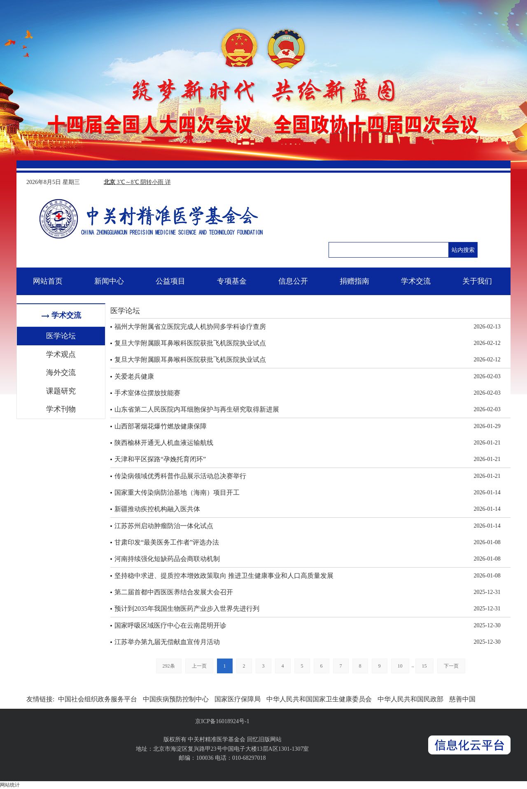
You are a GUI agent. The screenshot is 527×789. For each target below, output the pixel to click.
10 (400, 666)
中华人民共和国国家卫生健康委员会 (319, 699)
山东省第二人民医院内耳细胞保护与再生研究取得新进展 (196, 409)
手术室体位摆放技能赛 (147, 392)
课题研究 (61, 391)
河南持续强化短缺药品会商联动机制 (167, 558)
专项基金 (232, 281)
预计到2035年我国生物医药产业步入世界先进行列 (186, 608)
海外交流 (61, 372)
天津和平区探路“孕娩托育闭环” (160, 459)
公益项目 (170, 281)
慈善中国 (462, 699)
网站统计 (10, 785)
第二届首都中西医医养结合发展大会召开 (173, 592)
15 (424, 666)
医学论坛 (61, 336)
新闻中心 (109, 281)
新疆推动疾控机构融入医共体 (157, 508)
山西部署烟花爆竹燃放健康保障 (160, 426)
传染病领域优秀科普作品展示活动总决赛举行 (180, 475)
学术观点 (61, 354)
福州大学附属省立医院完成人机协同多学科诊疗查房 (190, 326)
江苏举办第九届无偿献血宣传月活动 (167, 641)
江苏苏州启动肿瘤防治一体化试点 (163, 525)
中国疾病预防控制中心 (176, 699)
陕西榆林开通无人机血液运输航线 (163, 442)
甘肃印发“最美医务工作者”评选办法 (166, 542)
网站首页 (48, 281)
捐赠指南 (354, 281)
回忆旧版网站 (264, 739)
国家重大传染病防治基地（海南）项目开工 (177, 492)
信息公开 (293, 281)
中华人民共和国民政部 (410, 699)
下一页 (451, 666)
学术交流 (416, 281)
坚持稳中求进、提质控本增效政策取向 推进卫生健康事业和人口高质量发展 (223, 575)
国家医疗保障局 (238, 699)
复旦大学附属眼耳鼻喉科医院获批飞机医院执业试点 (190, 343)
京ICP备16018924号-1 (222, 721)
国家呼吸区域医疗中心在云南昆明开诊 (170, 625)
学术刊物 (61, 409)
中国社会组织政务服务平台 (97, 699)
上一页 (199, 666)
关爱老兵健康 (134, 376)
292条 (169, 666)
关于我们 (477, 281)
